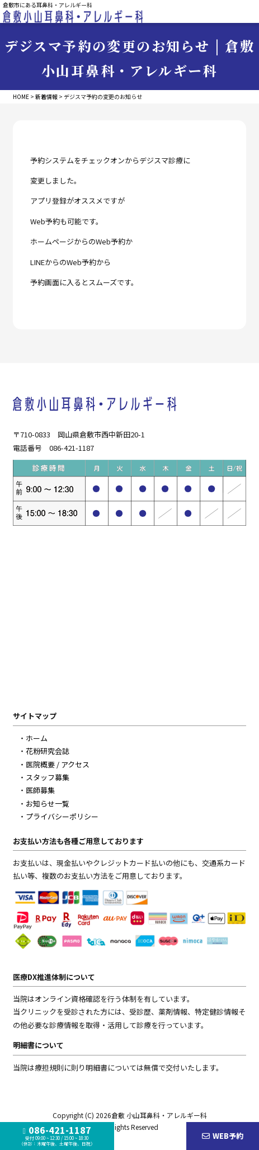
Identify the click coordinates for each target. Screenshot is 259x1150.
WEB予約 (222, 1135)
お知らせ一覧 (47, 803)
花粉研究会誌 (47, 751)
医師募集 (40, 790)
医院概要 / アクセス (58, 764)
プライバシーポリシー (62, 816)
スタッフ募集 (47, 777)
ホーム (37, 738)
